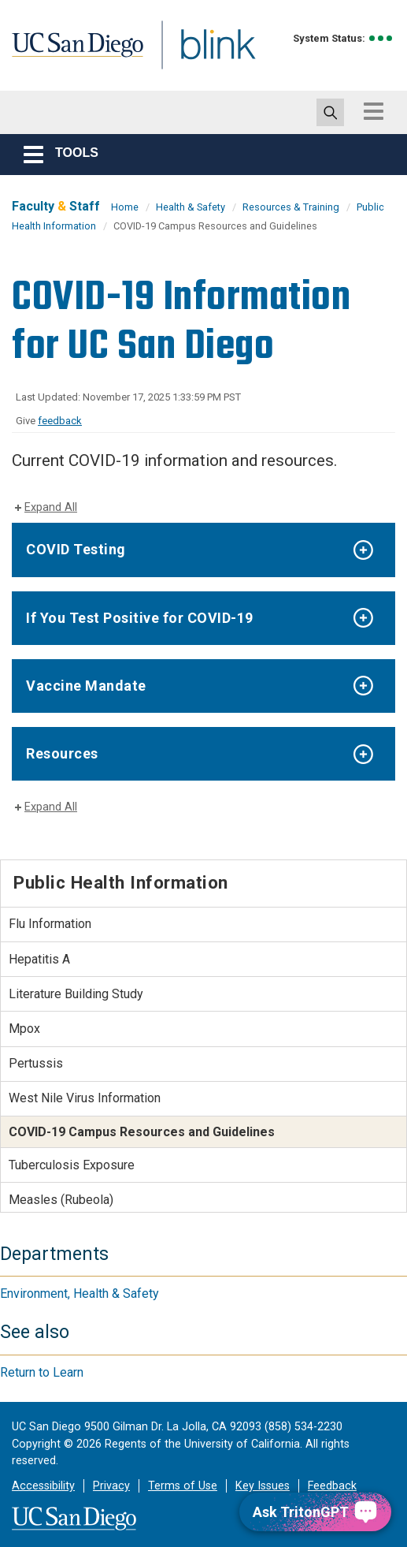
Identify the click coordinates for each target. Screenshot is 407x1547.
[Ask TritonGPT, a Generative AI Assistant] (315, 1512)
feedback (60, 421)
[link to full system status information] (381, 38)
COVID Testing (76, 549)
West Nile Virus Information (85, 1097)
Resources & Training (290, 207)
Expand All (50, 507)
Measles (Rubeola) (61, 1199)
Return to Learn (41, 1372)
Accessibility (43, 1486)
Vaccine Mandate (86, 685)
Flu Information (50, 923)
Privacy (111, 1486)
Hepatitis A (39, 959)
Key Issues (262, 1486)
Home (125, 207)
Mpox (24, 1028)
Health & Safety (190, 207)
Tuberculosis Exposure (72, 1164)
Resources (62, 753)
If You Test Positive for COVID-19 (139, 617)
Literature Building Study (76, 993)
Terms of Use (182, 1486)
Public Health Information (120, 882)
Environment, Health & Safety (79, 1293)
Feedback (332, 1486)
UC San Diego (83, 58)
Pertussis (36, 1063)
